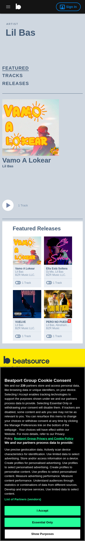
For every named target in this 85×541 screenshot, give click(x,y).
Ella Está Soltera (57, 268)
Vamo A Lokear (25, 268)
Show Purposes (42, 534)
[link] (38, 68)
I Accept (42, 510)
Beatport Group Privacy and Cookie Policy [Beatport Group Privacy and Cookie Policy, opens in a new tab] (43, 438)
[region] (42, 454)
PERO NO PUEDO (57, 322)
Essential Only (42, 522)
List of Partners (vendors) (23, 499)
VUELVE (20, 322)
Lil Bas (7, 166)
